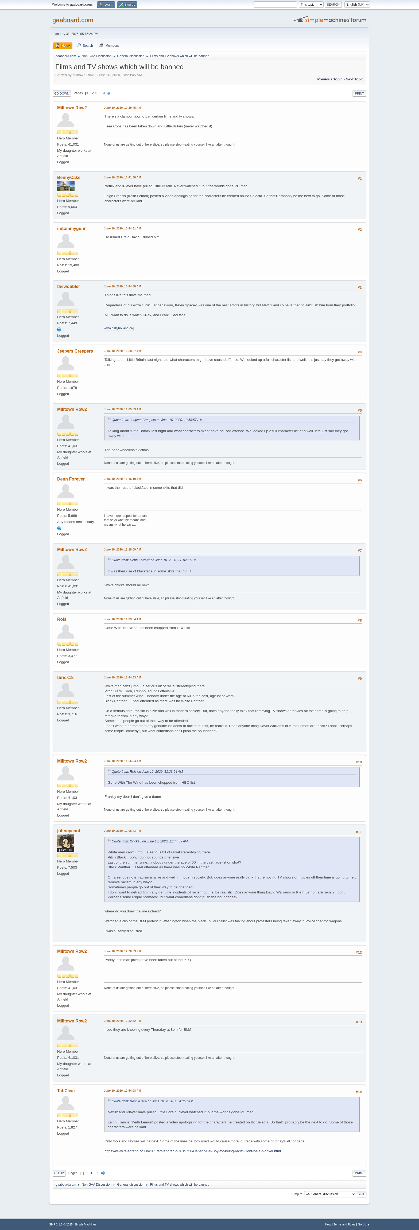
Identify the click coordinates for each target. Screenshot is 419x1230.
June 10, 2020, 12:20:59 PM (122, 951)
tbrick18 (65, 677)
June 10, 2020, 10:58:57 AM (122, 351)
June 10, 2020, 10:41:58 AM (122, 177)
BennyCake (68, 177)
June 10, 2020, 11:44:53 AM (122, 677)
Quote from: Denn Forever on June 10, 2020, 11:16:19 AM (154, 560)
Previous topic (330, 79)
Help (328, 1224)
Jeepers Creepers (75, 351)
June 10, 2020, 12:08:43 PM (122, 830)
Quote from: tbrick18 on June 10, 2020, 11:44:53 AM (150, 841)
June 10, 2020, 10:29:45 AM (122, 107)
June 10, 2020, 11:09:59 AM (122, 409)
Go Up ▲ (364, 1224)
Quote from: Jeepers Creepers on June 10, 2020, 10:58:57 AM (157, 420)
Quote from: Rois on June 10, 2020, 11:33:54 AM (147, 772)
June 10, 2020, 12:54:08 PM (122, 1090)
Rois (62, 619)
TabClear (66, 1090)
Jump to (296, 1194)
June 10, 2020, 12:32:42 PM (122, 1020)
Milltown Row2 (72, 108)
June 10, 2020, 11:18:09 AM (122, 549)
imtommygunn (72, 228)
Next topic (355, 79)
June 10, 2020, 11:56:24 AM (122, 761)
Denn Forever (71, 479)
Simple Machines (85, 1224)
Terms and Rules (344, 1224)
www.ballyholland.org (119, 328)
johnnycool (68, 831)
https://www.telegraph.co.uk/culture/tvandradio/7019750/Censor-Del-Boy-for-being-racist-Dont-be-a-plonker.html (192, 1151)
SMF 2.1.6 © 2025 (61, 1224)
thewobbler (68, 286)
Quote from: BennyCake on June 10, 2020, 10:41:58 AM (152, 1101)
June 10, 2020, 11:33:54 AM (122, 619)
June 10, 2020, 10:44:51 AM (122, 228)
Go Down (61, 93)
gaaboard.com (72, 20)
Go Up (59, 1173)
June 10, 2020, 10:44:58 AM (122, 286)
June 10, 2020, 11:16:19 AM (122, 479)
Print (359, 93)
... (101, 93)
